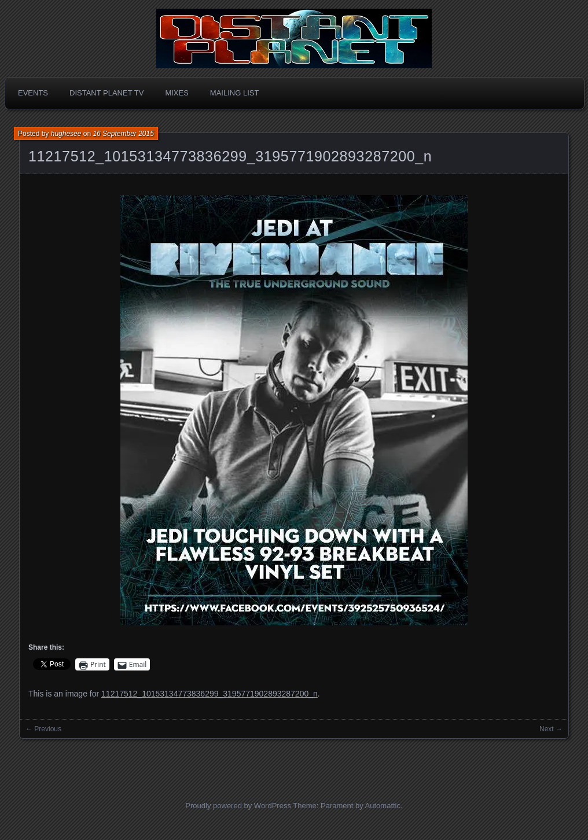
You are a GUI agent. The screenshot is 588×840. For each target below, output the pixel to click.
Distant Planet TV (106, 93)
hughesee (66, 134)
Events (33, 93)
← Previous (43, 729)
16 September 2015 (123, 134)
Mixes (176, 93)
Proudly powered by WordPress (238, 805)
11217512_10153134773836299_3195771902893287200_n (230, 156)
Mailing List (234, 93)
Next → (551, 729)
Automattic (382, 805)
